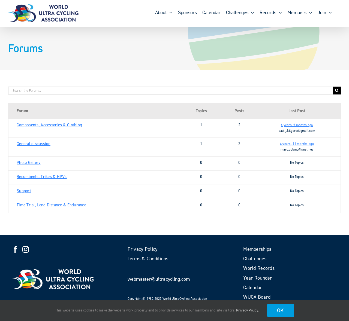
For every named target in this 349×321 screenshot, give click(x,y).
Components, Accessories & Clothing (49, 125)
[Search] (337, 90)
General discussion (33, 143)
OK (280, 310)
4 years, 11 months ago (297, 144)
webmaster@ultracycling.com (159, 279)
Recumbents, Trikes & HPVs (42, 176)
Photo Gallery (29, 162)
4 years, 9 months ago (297, 125)
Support (24, 191)
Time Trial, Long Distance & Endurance (51, 205)
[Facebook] (15, 249)
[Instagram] (25, 249)
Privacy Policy (247, 310)
